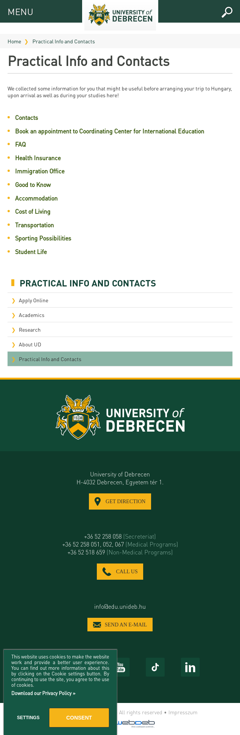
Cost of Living (32, 211)
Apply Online (33, 300)
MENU (14, 10)
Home (14, 41)
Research (30, 329)
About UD (30, 344)
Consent (79, 718)
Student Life (31, 252)
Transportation (34, 225)
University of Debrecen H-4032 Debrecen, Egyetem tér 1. (120, 478)
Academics (31, 314)
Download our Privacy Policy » (43, 693)
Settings (28, 717)
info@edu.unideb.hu (120, 606)
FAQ (20, 144)
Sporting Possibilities (43, 238)
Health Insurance (38, 158)
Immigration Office (39, 171)
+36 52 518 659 (120, 552)
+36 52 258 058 (120, 536)
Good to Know (33, 184)
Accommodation (36, 198)
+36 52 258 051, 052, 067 (120, 544)
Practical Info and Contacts (63, 41)
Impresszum (182, 712)
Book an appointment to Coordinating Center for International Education (109, 131)
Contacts (26, 117)
